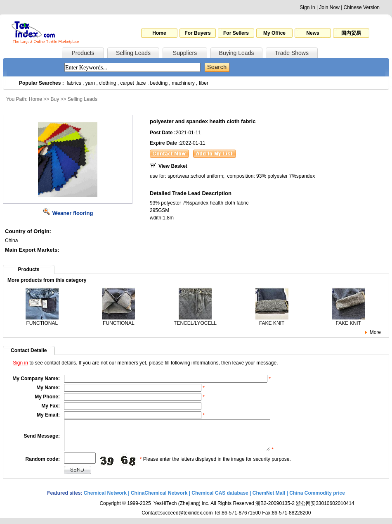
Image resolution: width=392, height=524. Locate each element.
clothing (107, 83)
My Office (274, 33)
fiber (203, 83)
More (375, 332)
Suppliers (185, 53)
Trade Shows (292, 53)
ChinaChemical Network (159, 499)
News (312, 33)
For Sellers (236, 33)
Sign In (307, 7)
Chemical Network (106, 499)
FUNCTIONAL (42, 321)
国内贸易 (351, 33)
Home (159, 33)
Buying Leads (236, 53)
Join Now (329, 7)
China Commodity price (317, 499)
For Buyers (197, 33)
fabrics (73, 83)
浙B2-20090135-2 (275, 509)
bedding (159, 83)
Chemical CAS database (219, 499)
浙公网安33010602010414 (325, 509)
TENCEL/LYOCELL (195, 321)
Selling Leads (133, 53)
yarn (90, 83)
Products (82, 53)
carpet (127, 83)
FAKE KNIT (271, 321)
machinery (183, 83)
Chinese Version (362, 7)
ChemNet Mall (269, 499)
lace (141, 83)
